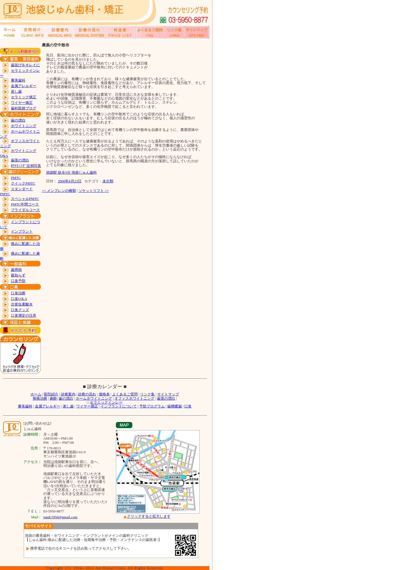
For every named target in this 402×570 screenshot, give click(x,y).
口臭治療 (18, 293)
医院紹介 (51, 394)
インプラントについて (118, 406)
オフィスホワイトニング (134, 398)
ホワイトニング (23, 126)
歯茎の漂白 (20, 160)
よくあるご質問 (125, 394)
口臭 (188, 406)
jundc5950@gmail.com (60, 517)
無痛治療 (40, 398)
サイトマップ (168, 394)
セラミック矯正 (23, 97)
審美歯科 (18, 80)
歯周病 (16, 270)
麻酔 (53, 398)
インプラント (22, 231)
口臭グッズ (20, 310)
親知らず (18, 275)
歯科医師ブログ (23, 108)
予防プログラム (152, 406)
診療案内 (68, 394)
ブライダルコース (25, 210)
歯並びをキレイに (25, 65)
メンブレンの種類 (59, 191)
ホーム (35, 394)
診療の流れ (87, 394)
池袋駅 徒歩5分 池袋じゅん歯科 (71, 172)
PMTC (16, 178)
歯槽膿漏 (174, 406)
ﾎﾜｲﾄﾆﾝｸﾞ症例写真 (26, 166)
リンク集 (147, 394)
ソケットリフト (93, 191)
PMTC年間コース (25, 204)
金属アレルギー (23, 86)
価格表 (104, 394)
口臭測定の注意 (23, 315)
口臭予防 (18, 281)
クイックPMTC (23, 183)
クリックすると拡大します (149, 516)
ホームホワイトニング (94, 398)
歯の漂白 (18, 120)
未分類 (107, 181)
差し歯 (16, 91)
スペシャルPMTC (25, 199)
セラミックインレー (106, 402)
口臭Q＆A (19, 299)
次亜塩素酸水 (22, 304)
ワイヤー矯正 (22, 103)
